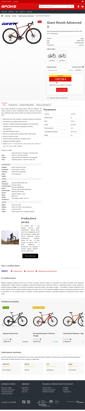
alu (71, 136)
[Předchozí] (3, 326)
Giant (82, 40)
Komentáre (13, 106)
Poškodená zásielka (48, 393)
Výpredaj (29, 13)
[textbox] (65, 71)
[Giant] (6, 272)
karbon (73, 122)
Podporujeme (67, 393)
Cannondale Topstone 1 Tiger (73, 335)
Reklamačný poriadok (49, 391)
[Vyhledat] (72, 7)
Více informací (30, 257)
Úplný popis (54, 35)
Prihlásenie (25, 391)
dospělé (73, 115)
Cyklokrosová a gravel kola (26, 17)
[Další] (82, 326)
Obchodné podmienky (7, 391)
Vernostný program (7, 393)
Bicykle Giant (29, 272)
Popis (4, 106)
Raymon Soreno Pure (10, 335)
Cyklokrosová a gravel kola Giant (46, 272)
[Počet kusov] (51, 91)
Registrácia (25, 389)
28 (71, 119)
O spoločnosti (68, 385)
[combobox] (65, 71)
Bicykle (14, 17)
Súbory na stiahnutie (43, 106)
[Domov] (2, 17)
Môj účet (24, 393)
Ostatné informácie (7, 395)
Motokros (11, 13)
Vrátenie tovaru (47, 389)
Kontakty (15, 1)
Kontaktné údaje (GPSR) (26, 106)
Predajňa (65, 389)
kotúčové (73, 126)
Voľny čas (22, 13)
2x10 (72, 129)
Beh (17, 13)
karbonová (74, 133)
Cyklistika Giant (16, 272)
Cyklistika (4, 13)
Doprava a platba (6, 1)
